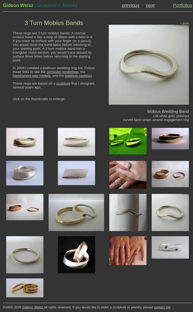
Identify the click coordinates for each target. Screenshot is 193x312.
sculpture (63, 83)
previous (130, 5)
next (150, 5)
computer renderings (63, 72)
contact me (162, 307)
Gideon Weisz (32, 307)
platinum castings (78, 76)
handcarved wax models (31, 76)
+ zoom (184, 23)
